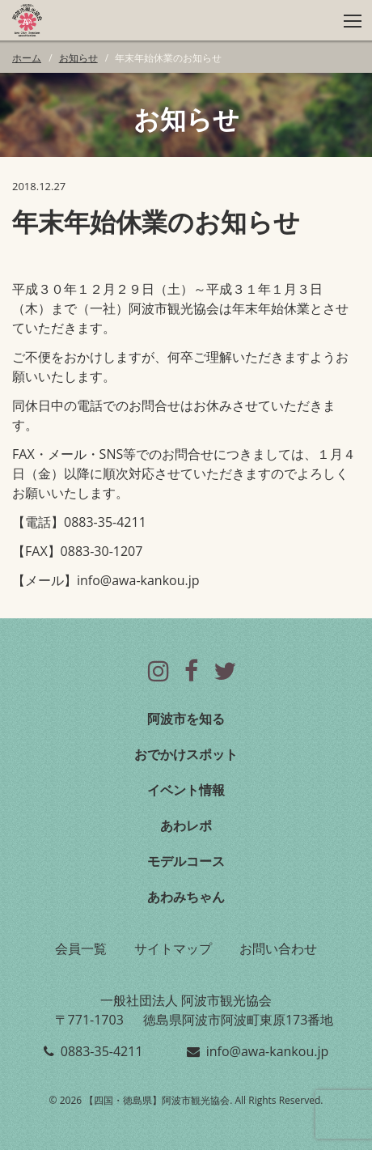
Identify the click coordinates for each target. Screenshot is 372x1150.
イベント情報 (186, 790)
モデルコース (186, 861)
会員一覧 (81, 948)
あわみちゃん (186, 897)
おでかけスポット (186, 754)
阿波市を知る (186, 719)
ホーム (26, 58)
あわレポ (186, 825)
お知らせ (78, 58)
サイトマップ (173, 948)
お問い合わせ (278, 948)
